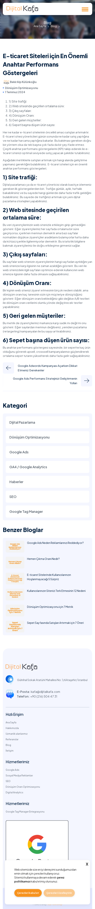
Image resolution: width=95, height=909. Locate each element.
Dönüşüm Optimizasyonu (21, 88)
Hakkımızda (12, 728)
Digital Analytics (14, 792)
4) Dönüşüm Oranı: (22, 115)
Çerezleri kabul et (28, 892)
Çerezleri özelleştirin (59, 892)
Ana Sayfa (40, 26)
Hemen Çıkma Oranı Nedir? (43, 558)
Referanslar (12, 739)
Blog (54, 26)
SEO (13, 496)
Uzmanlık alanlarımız (17, 733)
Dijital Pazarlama (22, 422)
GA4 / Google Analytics (28, 467)
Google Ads (19, 452)
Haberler (16, 482)
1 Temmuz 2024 (15, 92)
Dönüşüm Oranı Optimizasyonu (23, 786)
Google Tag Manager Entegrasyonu (25, 811)
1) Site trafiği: (18, 101)
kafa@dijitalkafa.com (45, 692)
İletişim (10, 750)
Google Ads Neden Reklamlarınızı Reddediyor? (55, 542)
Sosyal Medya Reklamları (19, 775)
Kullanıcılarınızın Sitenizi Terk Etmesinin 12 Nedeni (56, 590)
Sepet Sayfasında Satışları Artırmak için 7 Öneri (55, 622)
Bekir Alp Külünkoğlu (23, 82)
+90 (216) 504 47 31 (43, 696)
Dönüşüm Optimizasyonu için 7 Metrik (50, 606)
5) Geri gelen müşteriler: (25, 120)
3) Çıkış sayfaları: (20, 111)
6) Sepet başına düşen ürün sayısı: (32, 125)
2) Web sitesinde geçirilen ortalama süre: (37, 106)
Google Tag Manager (26, 511)
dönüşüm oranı (16, 302)
